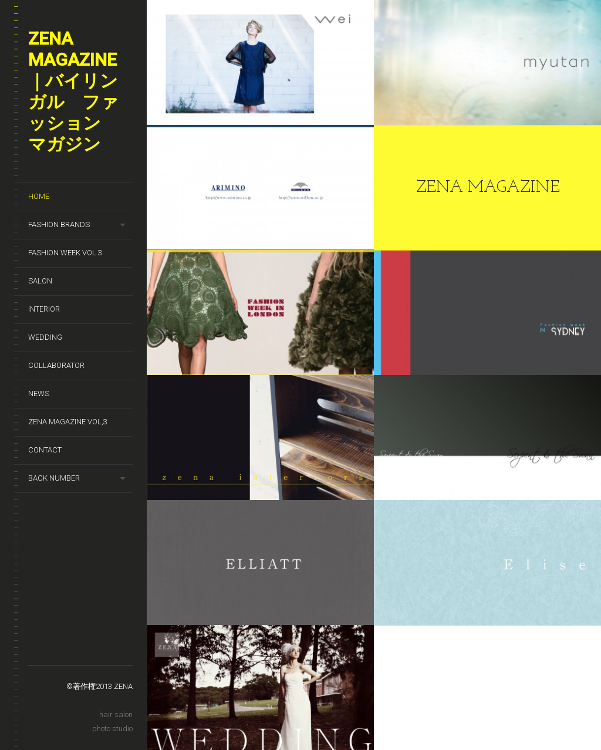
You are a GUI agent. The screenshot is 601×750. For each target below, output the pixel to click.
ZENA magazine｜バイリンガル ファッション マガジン (73, 91)
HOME (38, 196)
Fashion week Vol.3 (65, 252)
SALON (40, 280)
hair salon (116, 714)
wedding (45, 337)
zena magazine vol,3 (67, 421)
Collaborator (56, 365)
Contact (45, 449)
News (38, 393)
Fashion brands (59, 224)
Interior (44, 309)
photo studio (112, 728)
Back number (54, 478)
